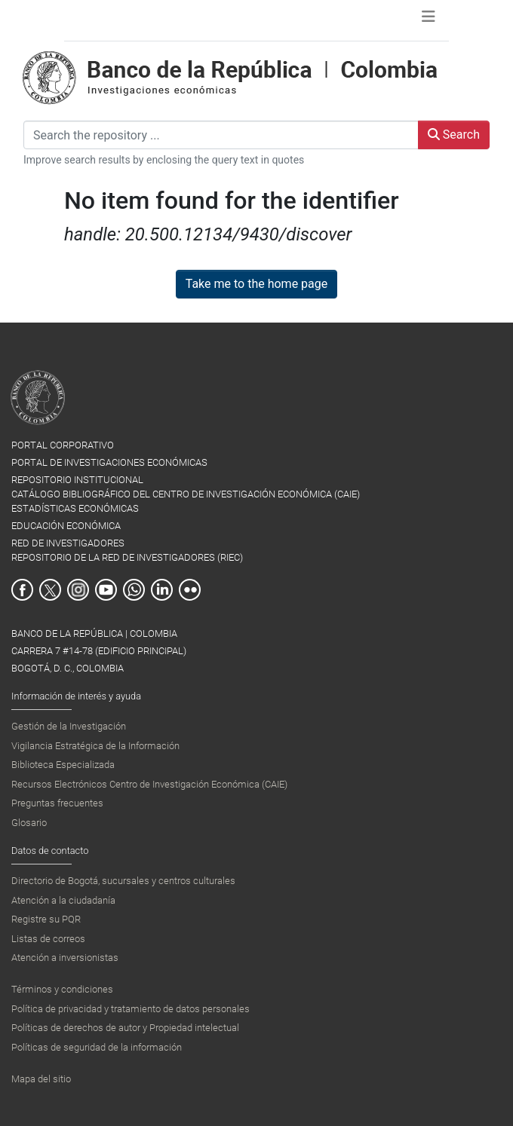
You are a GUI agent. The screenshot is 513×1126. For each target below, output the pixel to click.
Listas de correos (48, 938)
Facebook (22, 590)
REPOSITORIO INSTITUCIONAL (77, 479)
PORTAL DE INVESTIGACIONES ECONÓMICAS (109, 462)
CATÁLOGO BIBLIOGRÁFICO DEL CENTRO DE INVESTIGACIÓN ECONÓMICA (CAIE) (185, 494)
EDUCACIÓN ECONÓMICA (66, 525)
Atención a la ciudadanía (63, 900)
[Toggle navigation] (428, 20)
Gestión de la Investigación (68, 726)
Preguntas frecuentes (57, 803)
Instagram (78, 590)
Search (454, 134)
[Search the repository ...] (221, 135)
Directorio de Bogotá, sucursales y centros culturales (123, 880)
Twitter (50, 590)
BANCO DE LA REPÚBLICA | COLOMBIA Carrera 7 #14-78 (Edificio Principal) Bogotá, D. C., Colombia (98, 651)
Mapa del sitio (41, 1079)
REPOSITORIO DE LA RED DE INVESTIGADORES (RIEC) (127, 557)
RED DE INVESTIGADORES (67, 543)
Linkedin (162, 590)
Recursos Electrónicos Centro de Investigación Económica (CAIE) (149, 784)
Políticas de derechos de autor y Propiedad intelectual (125, 1027)
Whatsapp (134, 590)
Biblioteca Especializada (63, 764)
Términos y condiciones (62, 989)
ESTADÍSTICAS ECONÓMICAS (75, 508)
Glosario (29, 822)
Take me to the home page (257, 284)
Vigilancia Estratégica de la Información (95, 745)
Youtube (106, 590)
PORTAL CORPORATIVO (62, 445)
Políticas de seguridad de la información (96, 1047)
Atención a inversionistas (64, 957)
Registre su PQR (46, 919)
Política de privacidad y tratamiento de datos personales (130, 1008)
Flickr (190, 590)
